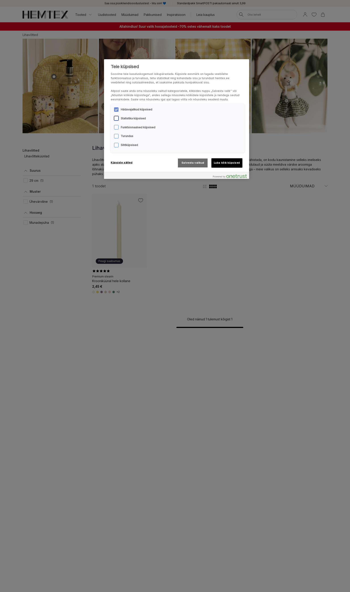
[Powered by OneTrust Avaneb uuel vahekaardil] (230, 176)
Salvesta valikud (192, 162)
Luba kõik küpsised (227, 162)
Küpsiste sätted (122, 162)
